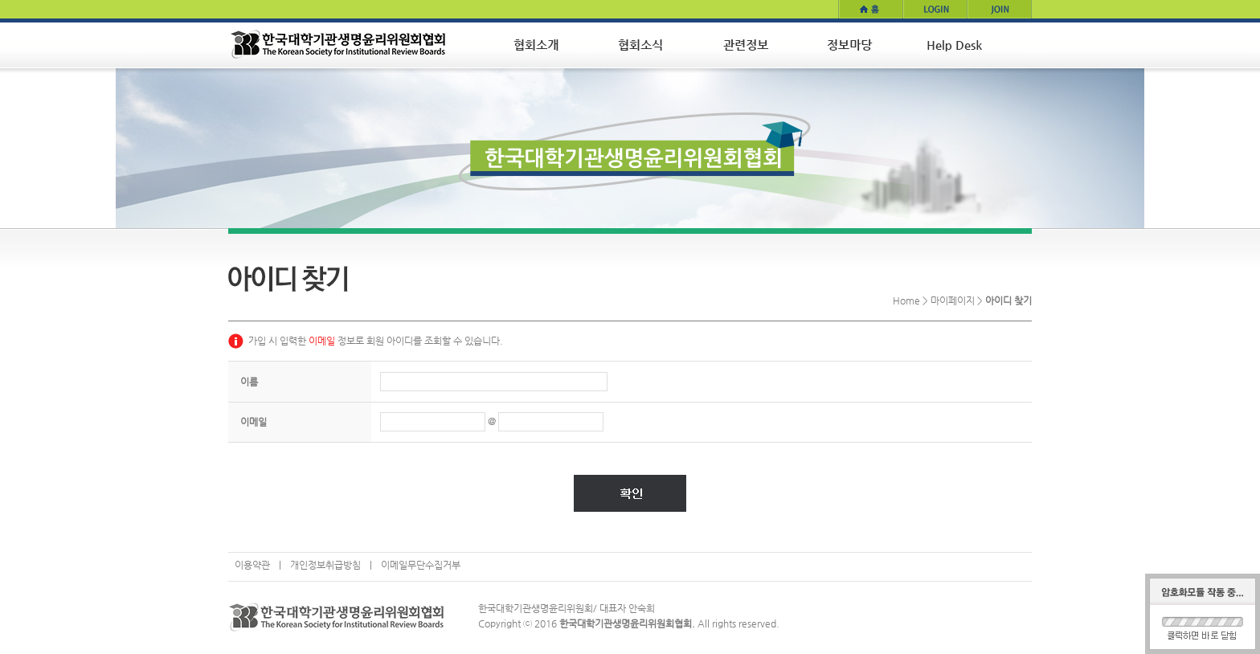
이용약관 (252, 564)
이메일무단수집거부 (420, 564)
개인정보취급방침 (325, 564)
